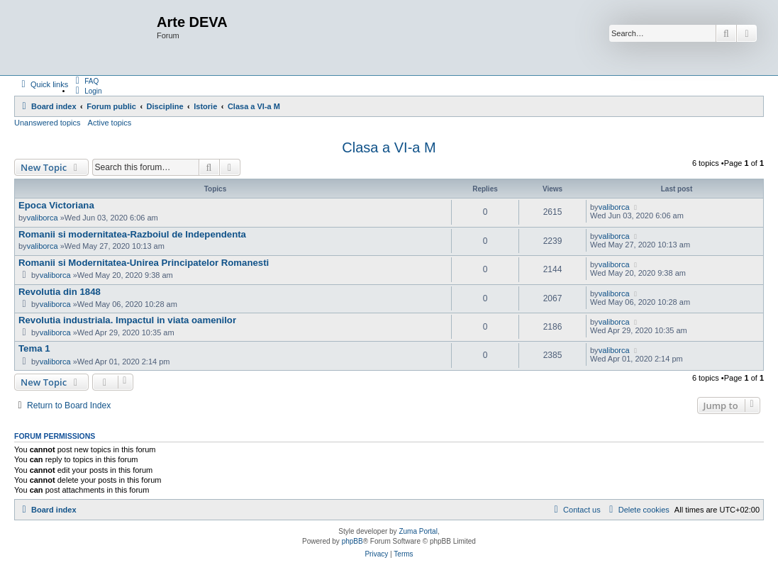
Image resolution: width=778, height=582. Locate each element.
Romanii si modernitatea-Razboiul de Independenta (132, 234)
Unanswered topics (47, 122)
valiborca (42, 217)
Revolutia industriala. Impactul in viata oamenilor (127, 320)
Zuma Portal (418, 531)
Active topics (110, 122)
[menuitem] (85, 81)
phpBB (352, 541)
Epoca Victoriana (56, 205)
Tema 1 (34, 348)
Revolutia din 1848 (59, 291)
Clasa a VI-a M (388, 147)
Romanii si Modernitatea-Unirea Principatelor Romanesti (143, 262)
